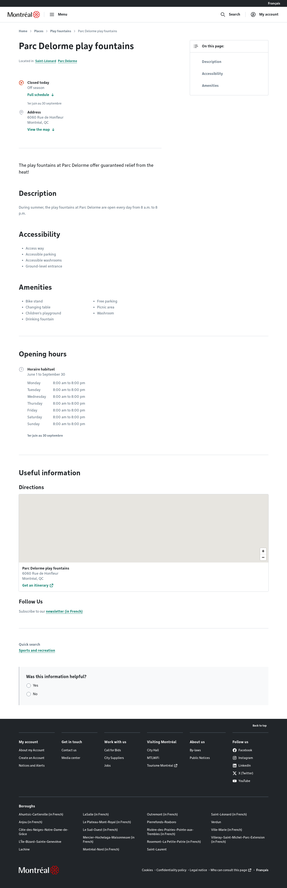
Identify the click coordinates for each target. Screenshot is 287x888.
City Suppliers (114, 758)
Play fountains (60, 31)
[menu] (58, 14)
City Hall (153, 750)
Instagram (243, 758)
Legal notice (198, 870)
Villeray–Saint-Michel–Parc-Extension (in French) (238, 839)
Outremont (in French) (162, 814)
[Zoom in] (263, 551)
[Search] (230, 14)
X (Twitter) (243, 773)
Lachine (24, 849)
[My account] (264, 14)
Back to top (260, 725)
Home (23, 31)
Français (274, 3)
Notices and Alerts (32, 765)
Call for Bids (112, 750)
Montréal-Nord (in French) (101, 849)
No (35, 694)
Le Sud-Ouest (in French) (100, 829)
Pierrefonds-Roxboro (161, 822)
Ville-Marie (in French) (226, 829)
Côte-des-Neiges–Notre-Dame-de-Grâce (43, 832)
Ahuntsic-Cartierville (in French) (41, 814)
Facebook (242, 750)
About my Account (31, 750)
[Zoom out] (263, 557)
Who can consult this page (228, 870)
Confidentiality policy (171, 870)
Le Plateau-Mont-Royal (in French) (107, 822)
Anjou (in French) (30, 822)
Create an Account (31, 758)
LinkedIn (242, 765)
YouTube (241, 781)
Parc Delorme (67, 61)
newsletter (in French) (64, 611)
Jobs (107, 765)
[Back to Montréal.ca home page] (24, 14)
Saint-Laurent (157, 849)
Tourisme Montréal (160, 765)
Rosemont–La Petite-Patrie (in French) (174, 841)
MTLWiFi (153, 758)
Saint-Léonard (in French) (229, 814)
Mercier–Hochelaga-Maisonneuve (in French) (108, 839)
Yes (35, 685)
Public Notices (200, 758)
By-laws (195, 750)
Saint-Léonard (45, 61)
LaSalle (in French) (96, 814)
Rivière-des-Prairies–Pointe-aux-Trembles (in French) (170, 832)
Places (38, 31)
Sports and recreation (37, 650)
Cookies (147, 870)
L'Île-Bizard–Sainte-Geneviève (40, 841)
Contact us (69, 750)
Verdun (216, 822)
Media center (71, 758)
